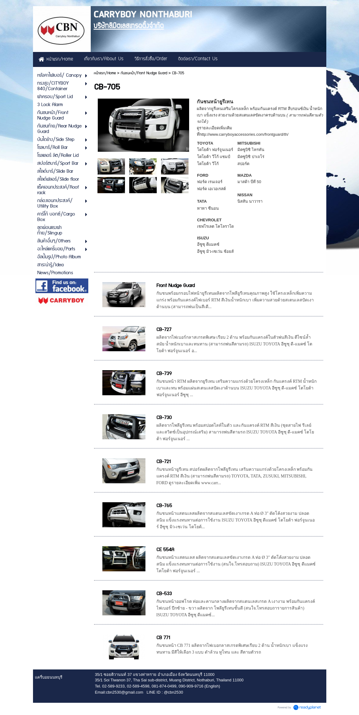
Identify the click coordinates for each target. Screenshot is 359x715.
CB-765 (164, 506)
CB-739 (164, 374)
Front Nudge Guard (175, 286)
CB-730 (164, 418)
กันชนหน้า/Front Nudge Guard (144, 73)
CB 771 (163, 638)
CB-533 (164, 594)
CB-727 (163, 330)
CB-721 (163, 462)
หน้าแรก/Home (105, 73)
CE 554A (165, 550)
